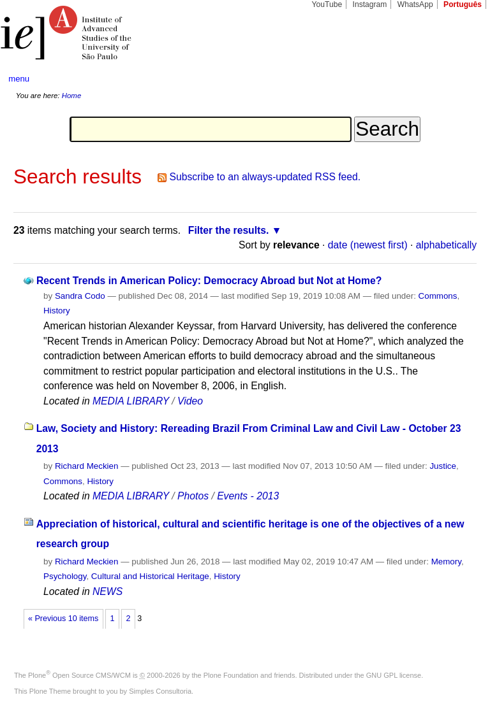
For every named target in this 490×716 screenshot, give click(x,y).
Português (462, 4)
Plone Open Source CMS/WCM (79, 675)
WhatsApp (415, 4)
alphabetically (446, 245)
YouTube (327, 4)
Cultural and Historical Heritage (150, 576)
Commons (438, 296)
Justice (442, 466)
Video (190, 401)
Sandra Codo (80, 296)
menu (18, 78)
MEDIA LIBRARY (131, 401)
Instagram (370, 4)
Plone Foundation (231, 675)
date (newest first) (368, 245)
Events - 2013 (248, 495)
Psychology (64, 576)
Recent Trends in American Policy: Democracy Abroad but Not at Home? (209, 280)
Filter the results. (228, 230)
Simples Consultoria (160, 691)
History (56, 310)
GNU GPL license (393, 675)
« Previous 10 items (63, 618)
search (455, 79)
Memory (446, 561)
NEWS (107, 591)
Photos (193, 495)
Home (72, 95)
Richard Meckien (87, 466)
